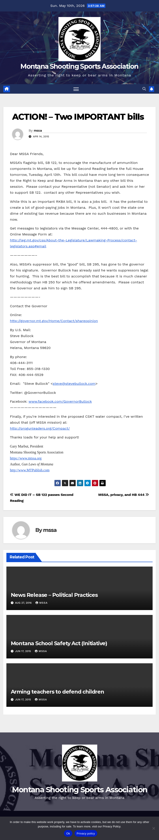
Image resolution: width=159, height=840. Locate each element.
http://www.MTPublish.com (29, 470)
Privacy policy (86, 833)
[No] (153, 828)
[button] (144, 89)
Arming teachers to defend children (57, 691)
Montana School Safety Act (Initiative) (59, 643)
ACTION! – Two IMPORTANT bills (78, 117)
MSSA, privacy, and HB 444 (123, 495)
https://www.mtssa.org (26, 458)
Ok (68, 833)
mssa (38, 131)
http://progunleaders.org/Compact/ (40, 428)
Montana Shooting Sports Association (79, 66)
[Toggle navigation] (76, 89)
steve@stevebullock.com (74, 383)
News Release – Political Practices (54, 595)
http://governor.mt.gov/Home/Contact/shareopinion (54, 321)
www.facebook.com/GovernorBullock (60, 401)
